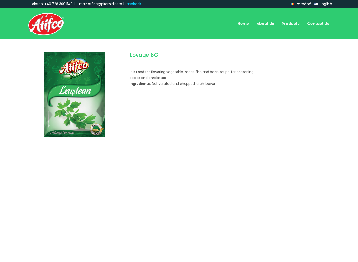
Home (243, 23)
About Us (265, 23)
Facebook (133, 3)
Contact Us (318, 23)
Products (291, 23)
